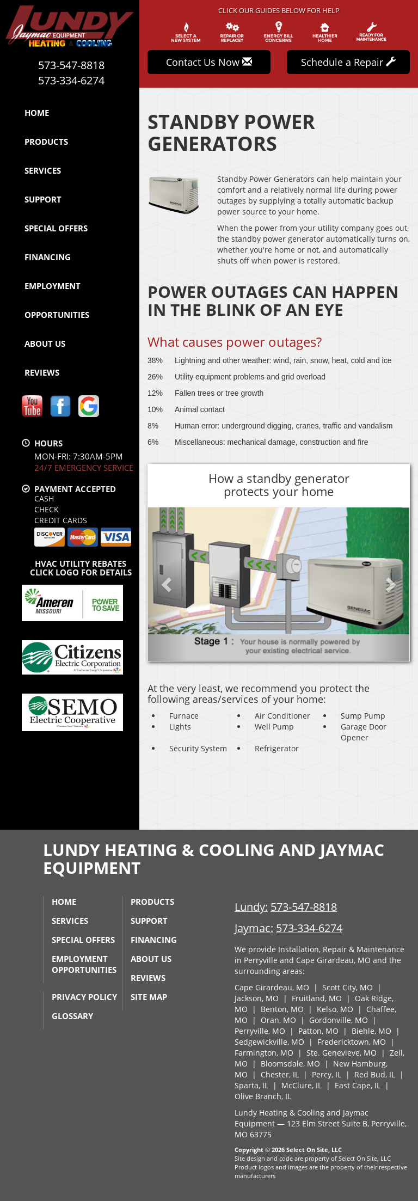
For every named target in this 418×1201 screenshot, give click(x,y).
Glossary (72, 1015)
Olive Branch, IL (263, 1096)
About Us (44, 343)
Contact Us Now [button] (209, 62)
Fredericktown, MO (351, 1042)
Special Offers (56, 228)
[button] (167, 584)
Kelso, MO (335, 1009)
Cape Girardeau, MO (272, 987)
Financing (47, 257)
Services (42, 170)
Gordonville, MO (338, 1020)
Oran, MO (278, 1020)
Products (46, 141)
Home (36, 112)
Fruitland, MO (317, 998)
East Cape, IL (357, 1085)
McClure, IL (301, 1085)
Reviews (41, 372)
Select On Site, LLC (314, 1149)
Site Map (149, 996)
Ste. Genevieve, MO (341, 1052)
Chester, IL (280, 1074)
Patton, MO (318, 1031)
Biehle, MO (371, 1031)
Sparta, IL (251, 1085)
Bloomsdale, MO (290, 1063)
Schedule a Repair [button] (348, 62)
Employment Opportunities (56, 300)
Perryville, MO (260, 1031)
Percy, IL (326, 1074)
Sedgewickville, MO (269, 1042)
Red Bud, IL (374, 1074)
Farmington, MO (264, 1052)
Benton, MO (282, 1009)
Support (43, 199)
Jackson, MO (257, 998)
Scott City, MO (347, 987)
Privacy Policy (84, 996)
